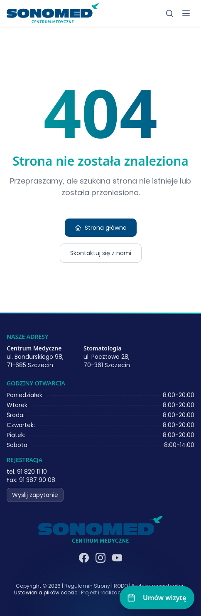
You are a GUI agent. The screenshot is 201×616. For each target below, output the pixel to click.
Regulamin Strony (87, 585)
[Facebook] (84, 558)
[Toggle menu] (186, 13)
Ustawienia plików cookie (45, 592)
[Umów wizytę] (157, 597)
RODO (121, 585)
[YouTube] (117, 558)
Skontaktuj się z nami (100, 253)
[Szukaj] (169, 13)
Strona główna (101, 228)
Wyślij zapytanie (35, 495)
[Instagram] (100, 558)
